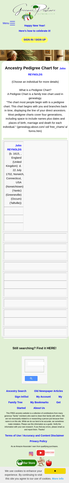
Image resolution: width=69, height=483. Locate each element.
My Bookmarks (39, 402)
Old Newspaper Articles (48, 391)
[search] (36, 363)
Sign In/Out (22, 396)
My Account (43, 396)
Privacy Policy (38, 441)
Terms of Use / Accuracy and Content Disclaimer (34, 435)
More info (58, 478)
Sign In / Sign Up (35, 39)
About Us (39, 408)
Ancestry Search (16, 391)
